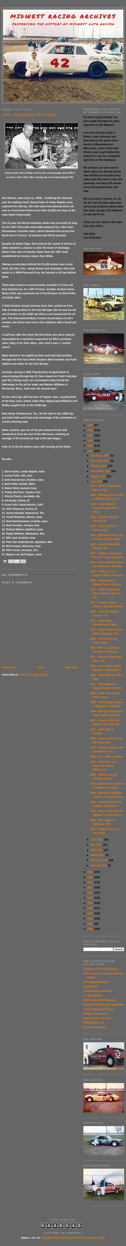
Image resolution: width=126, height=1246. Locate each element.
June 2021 (97, 839)
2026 (90, 425)
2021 (90, 450)
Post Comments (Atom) (33, 674)
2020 (90, 871)
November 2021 (100, 460)
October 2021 (99, 465)
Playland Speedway (95, 1013)
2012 (90, 913)
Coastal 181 (90, 986)
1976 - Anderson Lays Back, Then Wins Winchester (103, 765)
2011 (90, 918)
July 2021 (96, 481)
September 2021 (100, 471)
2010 (90, 923)
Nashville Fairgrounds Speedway (103, 1004)
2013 (90, 908)
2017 (90, 887)
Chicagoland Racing (95, 981)
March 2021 (97, 855)
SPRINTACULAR (93, 1022)
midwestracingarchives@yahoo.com (73, 1237)
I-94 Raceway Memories (97, 991)
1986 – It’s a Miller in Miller (106, 756)
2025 (90, 430)
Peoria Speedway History (98, 1009)
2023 (90, 440)
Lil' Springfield (92, 995)
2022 (90, 445)
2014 (90, 902)
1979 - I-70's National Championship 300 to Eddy (104, 508)
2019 (90, 877)
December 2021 (100, 455)
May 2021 (96, 844)
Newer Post (9, 667)
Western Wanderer (94, 1027)
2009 (90, 928)
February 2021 (99, 860)
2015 (90, 897)
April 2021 (97, 849)
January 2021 (99, 865)
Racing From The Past (97, 1018)
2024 (90, 435)
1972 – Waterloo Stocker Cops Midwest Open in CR (105, 593)
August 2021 (98, 476)
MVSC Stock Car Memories (100, 1000)
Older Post (71, 667)
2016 (90, 892)
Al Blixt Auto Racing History (100, 969)
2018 (90, 882)
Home (40, 667)
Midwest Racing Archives (63, 16)
